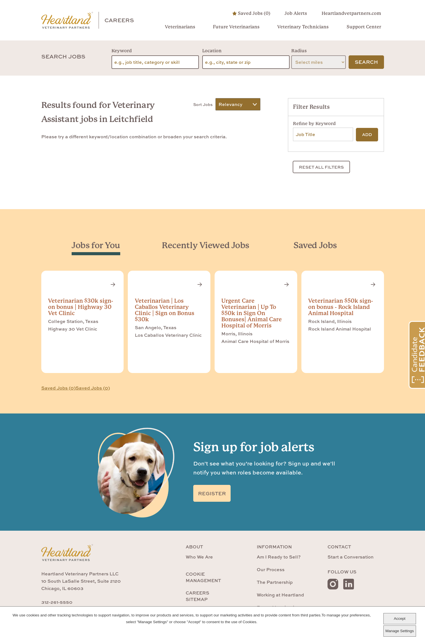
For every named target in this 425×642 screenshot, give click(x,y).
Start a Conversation (351, 557)
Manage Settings (399, 631)
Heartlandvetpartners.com (351, 13)
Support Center (364, 27)
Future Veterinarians (236, 27)
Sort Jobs (203, 103)
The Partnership (275, 582)
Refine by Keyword (314, 123)
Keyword (122, 50)
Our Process (271, 569)
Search (366, 61)
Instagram (333, 584)
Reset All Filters (321, 167)
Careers (119, 20)
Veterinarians (180, 27)
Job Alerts (296, 13)
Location (212, 50)
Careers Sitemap (197, 596)
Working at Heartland (280, 595)
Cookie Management (203, 577)
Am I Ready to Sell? (279, 557)
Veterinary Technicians (303, 27)
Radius (299, 50)
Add (367, 134)
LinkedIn (348, 584)
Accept (399, 618)
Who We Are (199, 557)
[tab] (96, 245)
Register (212, 493)
